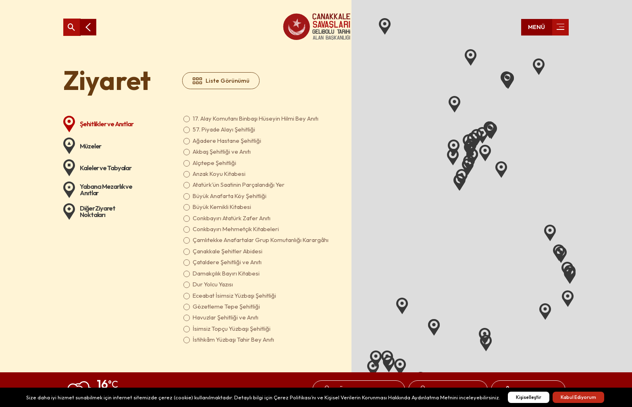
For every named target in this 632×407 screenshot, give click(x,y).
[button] (400, 367)
